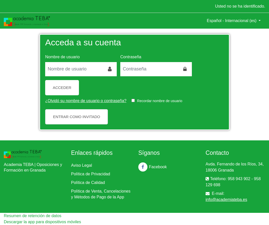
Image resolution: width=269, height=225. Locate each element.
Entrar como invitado (76, 117)
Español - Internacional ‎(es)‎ (232, 20)
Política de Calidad (88, 182)
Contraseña (130, 57)
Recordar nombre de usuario (159, 101)
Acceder (62, 87)
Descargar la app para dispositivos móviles (42, 222)
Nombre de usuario (62, 57)
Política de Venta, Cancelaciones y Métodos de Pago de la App (100, 194)
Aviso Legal (81, 165)
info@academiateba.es (226, 199)
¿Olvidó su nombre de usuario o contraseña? (85, 101)
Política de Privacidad (90, 174)
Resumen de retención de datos (32, 216)
